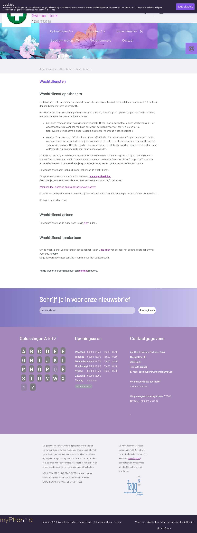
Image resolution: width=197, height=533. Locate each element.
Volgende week (84, 386)
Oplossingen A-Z (62, 31)
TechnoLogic (179, 522)
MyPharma (165, 522)
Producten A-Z (94, 31)
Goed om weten (61, 40)
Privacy (117, 522)
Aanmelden (173, 11)
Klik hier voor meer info (45, 10)
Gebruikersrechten (103, 522)
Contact (127, 40)
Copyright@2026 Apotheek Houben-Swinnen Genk (67, 522)
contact (83, 270)
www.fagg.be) (134, 458)
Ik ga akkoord (185, 6)
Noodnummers (100, 40)
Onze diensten (126, 31)
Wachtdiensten (83, 69)
